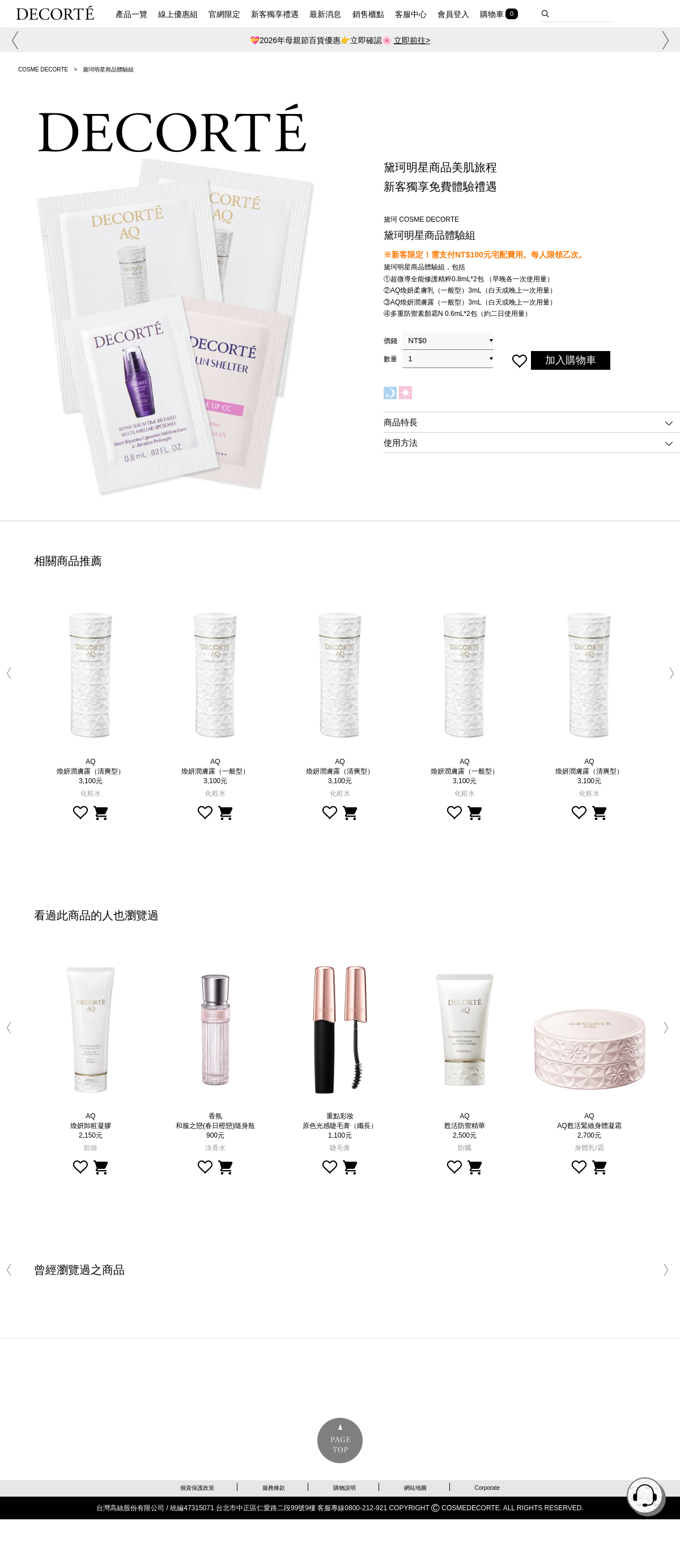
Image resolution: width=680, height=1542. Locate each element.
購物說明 (344, 1488)
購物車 (492, 14)
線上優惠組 (178, 14)
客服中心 (411, 14)
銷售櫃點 (368, 14)
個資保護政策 (197, 1488)
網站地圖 (415, 1488)
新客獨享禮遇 (275, 14)
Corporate (487, 1488)
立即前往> (412, 40)
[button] (13, 40)
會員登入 (453, 14)
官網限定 (224, 14)
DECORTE (55, 13)
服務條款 (273, 1488)
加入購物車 (570, 360)
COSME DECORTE (43, 69)
